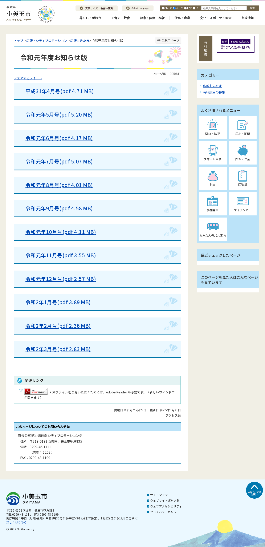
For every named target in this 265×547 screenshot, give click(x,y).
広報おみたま (79, 40)
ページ (179, 8)
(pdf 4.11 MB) (79, 231)
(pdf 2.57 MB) (79, 278)
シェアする (21, 78)
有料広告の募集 (214, 92)
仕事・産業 (182, 18)
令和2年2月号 (41, 325)
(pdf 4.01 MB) (76, 185)
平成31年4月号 (42, 91)
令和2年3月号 (41, 349)
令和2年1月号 (41, 302)
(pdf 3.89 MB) (74, 302)
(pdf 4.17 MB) (76, 138)
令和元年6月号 (42, 138)
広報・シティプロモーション (46, 40)
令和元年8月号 (42, 185)
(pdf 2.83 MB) (74, 349)
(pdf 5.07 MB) (76, 161)
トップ (18, 40)
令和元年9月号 (42, 208)
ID (197, 8)
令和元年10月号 (43, 231)
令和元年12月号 (43, 278)
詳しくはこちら (16, 522)
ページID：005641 (167, 73)
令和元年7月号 (42, 161)
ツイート (35, 78)
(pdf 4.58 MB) (76, 208)
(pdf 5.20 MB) (76, 114)
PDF (189, 8)
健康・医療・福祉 (152, 18)
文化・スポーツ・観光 (216, 18)
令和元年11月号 (43, 255)
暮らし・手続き (90, 18)
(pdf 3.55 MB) (79, 255)
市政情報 (247, 18)
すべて (168, 8)
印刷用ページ (170, 40)
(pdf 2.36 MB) (74, 325)
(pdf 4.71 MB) (77, 91)
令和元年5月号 (42, 114)
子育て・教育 (120, 18)
